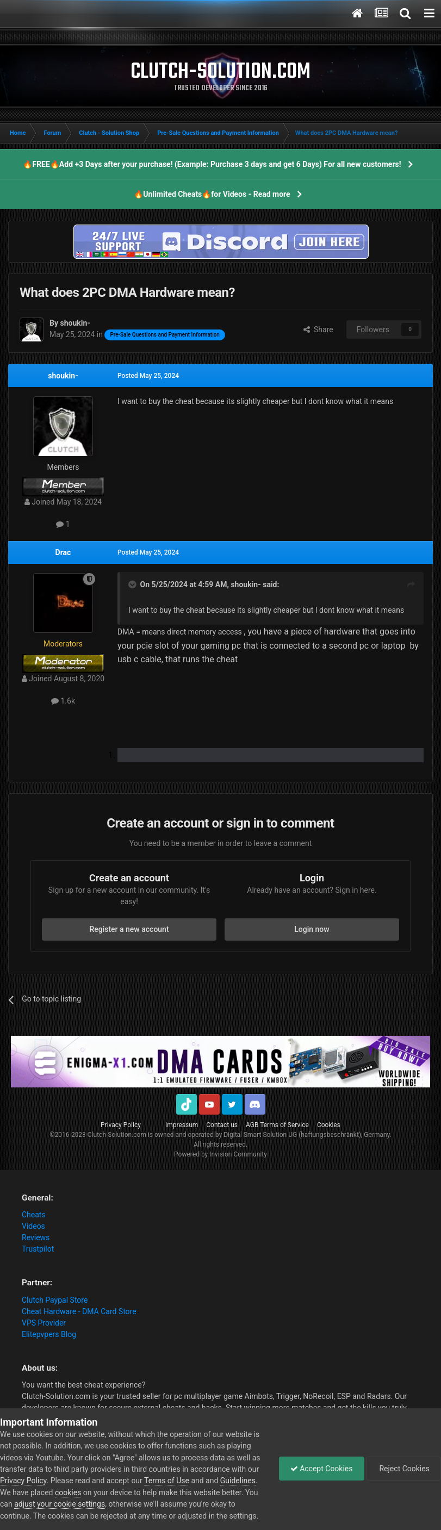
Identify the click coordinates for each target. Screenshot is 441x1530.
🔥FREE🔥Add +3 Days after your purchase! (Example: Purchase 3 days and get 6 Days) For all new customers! (212, 164)
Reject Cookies (403, 1468)
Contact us (222, 1125)
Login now (311, 929)
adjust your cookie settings (59, 1504)
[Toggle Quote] (133, 584)
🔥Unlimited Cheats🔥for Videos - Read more (212, 194)
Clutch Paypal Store (55, 1300)
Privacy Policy (121, 1125)
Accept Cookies (321, 1468)
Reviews (35, 1237)
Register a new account (129, 929)
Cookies (328, 1125)
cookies (68, 1492)
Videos (33, 1226)
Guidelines (238, 1480)
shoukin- (63, 375)
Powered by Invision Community (220, 1154)
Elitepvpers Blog (49, 1334)
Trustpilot (38, 1249)
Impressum (181, 1125)
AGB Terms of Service (277, 1125)
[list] (270, 755)
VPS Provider (44, 1322)
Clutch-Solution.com (117, 1135)
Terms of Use (166, 1480)
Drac (63, 552)
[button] (275, 676)
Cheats (34, 1214)
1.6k (63, 700)
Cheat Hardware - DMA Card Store (79, 1311)
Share (318, 329)
